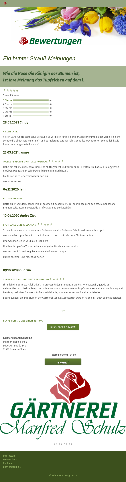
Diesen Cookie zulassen (63, 327)
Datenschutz (10, 459)
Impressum (9, 455)
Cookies (7, 463)
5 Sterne (7, 100)
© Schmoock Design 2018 (63, 475)
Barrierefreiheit (12, 466)
